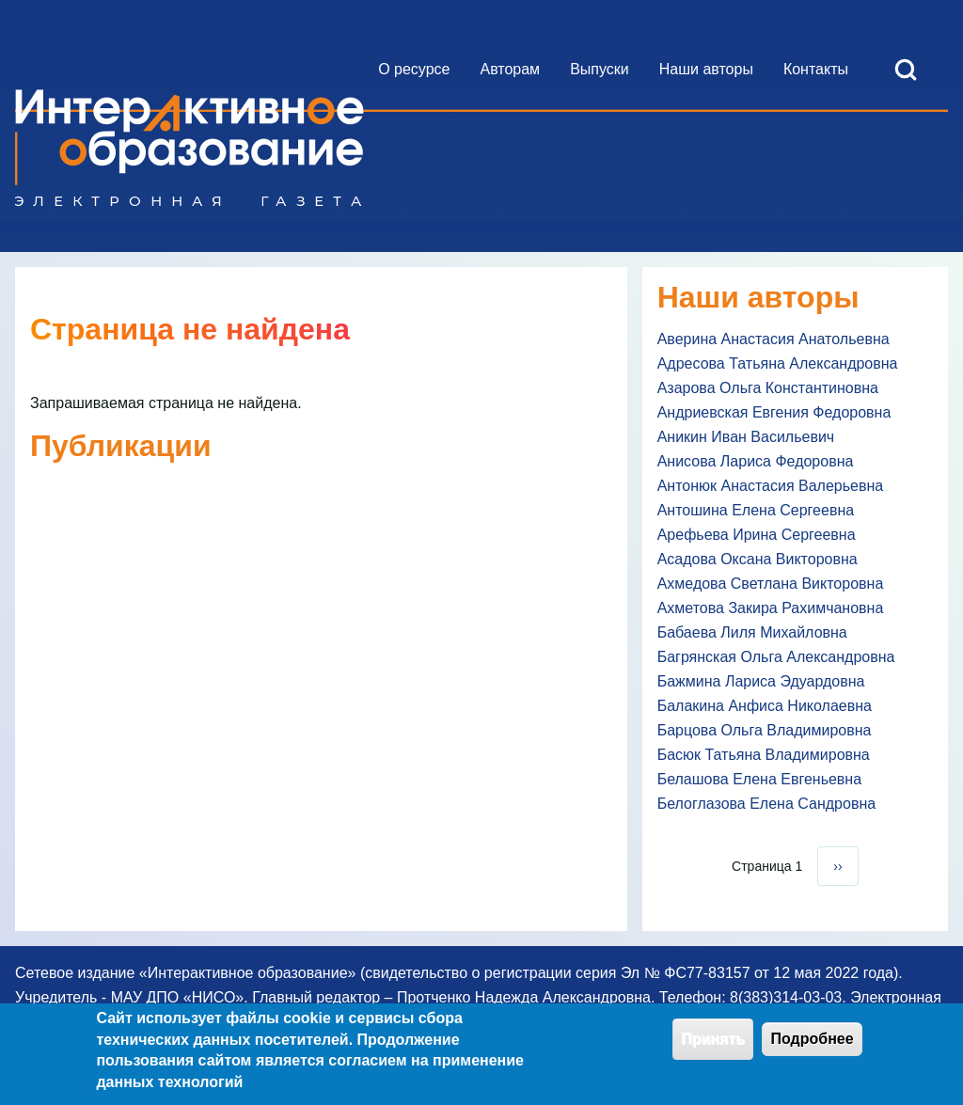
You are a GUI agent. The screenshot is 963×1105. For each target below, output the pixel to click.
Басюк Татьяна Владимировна (763, 755)
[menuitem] (414, 69)
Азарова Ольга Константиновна (767, 388)
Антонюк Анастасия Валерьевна (770, 486)
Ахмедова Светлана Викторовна (770, 584)
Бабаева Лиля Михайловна (752, 632)
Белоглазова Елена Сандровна (766, 804)
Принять (713, 1043)
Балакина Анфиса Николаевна (764, 706)
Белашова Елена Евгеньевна (759, 779)
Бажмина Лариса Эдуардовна (761, 681)
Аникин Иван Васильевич (746, 437)
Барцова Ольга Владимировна (764, 730)
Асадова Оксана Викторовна (757, 559)
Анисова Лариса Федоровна (755, 461)
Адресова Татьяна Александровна (777, 363)
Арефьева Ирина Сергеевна (756, 535)
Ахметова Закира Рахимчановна (770, 608)
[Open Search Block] (905, 69)
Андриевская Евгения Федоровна (774, 412)
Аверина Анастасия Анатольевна (773, 339)
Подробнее (811, 1043)
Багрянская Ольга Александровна (776, 657)
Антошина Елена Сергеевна (755, 510)
